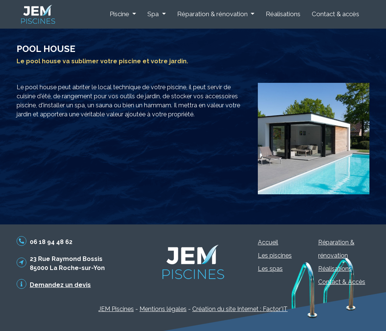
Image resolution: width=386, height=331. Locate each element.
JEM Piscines (116, 309)
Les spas (270, 268)
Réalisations (283, 14)
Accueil (268, 242)
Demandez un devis (60, 284)
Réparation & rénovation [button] (213, 14)
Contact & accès (335, 14)
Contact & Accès (341, 281)
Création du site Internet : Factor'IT (240, 309)
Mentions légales (163, 309)
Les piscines (275, 255)
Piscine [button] (120, 14)
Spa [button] (153, 14)
